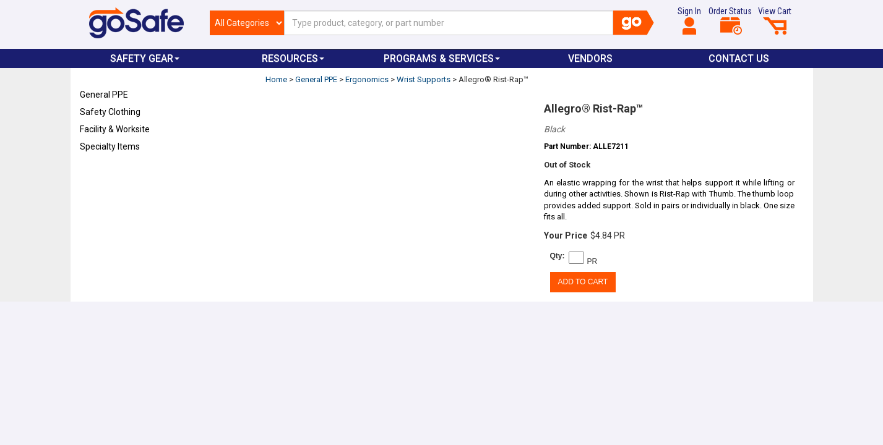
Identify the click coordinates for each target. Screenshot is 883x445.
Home (276, 79)
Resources (293, 58)
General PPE (104, 95)
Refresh (103, 175)
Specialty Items (110, 146)
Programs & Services (442, 58)
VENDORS (590, 58)
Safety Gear (144, 58)
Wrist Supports (423, 79)
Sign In (689, 20)
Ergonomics (367, 79)
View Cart (774, 20)
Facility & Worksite (115, 129)
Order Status (730, 20)
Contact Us (739, 58)
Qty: (557, 256)
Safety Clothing (110, 112)
